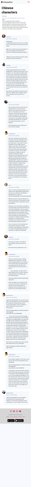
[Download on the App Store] (19, 420)
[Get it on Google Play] (11, 420)
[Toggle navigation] (28, 2)
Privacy (20, 416)
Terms (23, 416)
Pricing (11, 416)
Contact (7, 416)
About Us (16, 416)
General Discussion (21, 18)
